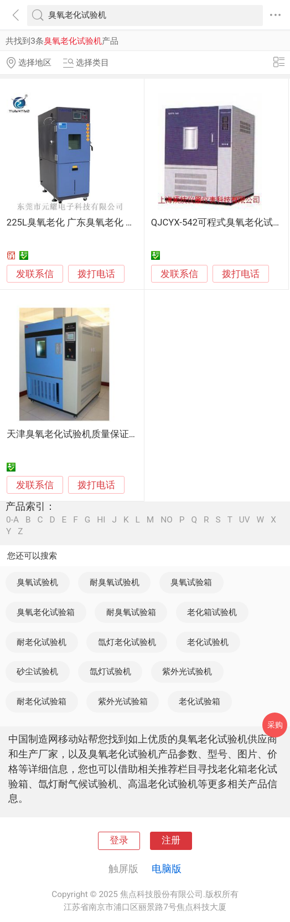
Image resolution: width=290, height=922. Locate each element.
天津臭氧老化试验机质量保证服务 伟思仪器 (97, 434)
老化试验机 (208, 642)
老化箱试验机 (212, 612)
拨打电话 (96, 274)
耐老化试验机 (41, 642)
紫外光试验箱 (123, 701)
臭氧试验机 (37, 582)
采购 (275, 724)
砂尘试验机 (37, 672)
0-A (12, 520)
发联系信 (35, 274)
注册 (171, 840)
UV (244, 520)
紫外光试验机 (187, 672)
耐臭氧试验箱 (131, 612)
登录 (119, 840)
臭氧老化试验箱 (46, 612)
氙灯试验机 (110, 672)
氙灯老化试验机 (127, 642)
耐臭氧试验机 (114, 582)
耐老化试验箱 (41, 701)
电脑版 (167, 868)
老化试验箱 (199, 701)
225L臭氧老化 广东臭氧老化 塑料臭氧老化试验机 (108, 222)
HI (101, 520)
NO (166, 520)
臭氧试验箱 (191, 582)
